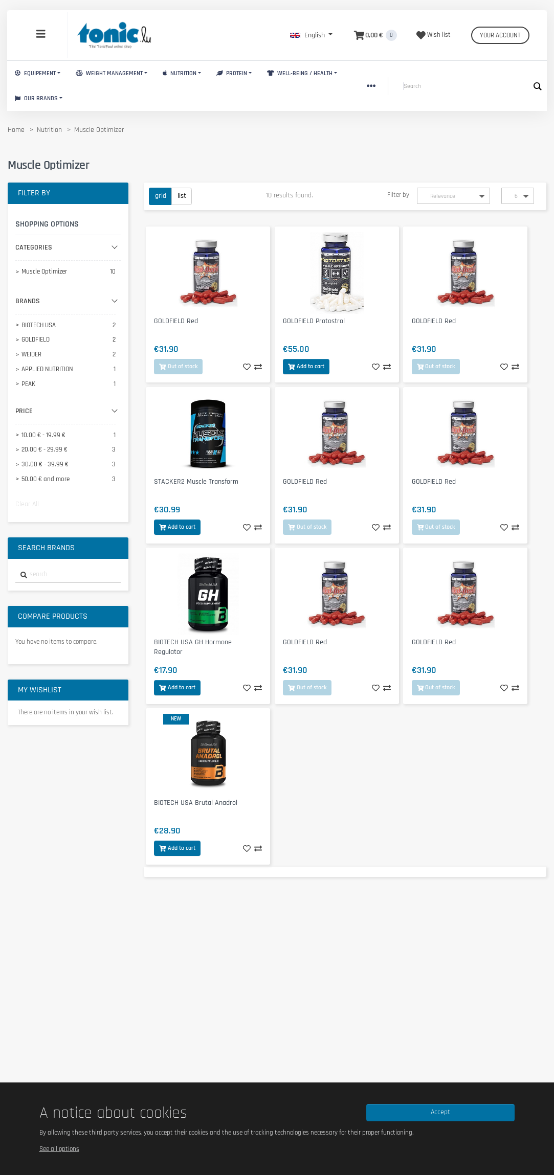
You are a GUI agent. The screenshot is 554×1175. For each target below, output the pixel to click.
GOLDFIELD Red (176, 321)
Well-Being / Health (300, 73)
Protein (231, 73)
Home (16, 129)
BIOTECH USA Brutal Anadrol (195, 802)
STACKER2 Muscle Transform (196, 481)
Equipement (35, 73)
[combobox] (68, 575)
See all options (59, 1148)
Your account (500, 35)
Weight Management (109, 73)
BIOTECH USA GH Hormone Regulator (193, 647)
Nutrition (179, 73)
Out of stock (178, 366)
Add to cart (306, 366)
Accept (440, 1112)
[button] (311, 35)
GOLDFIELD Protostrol (314, 321)
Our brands (36, 98)
